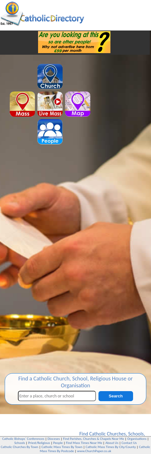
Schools (135, 434)
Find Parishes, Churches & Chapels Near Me (93, 439)
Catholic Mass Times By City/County (111, 447)
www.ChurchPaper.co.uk (94, 451)
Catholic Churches (107, 434)
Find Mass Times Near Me (84, 443)
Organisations (136, 439)
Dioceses (54, 439)
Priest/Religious (39, 443)
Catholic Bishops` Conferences (23, 439)
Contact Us (129, 443)
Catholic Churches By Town (19, 447)
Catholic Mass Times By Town (62, 447)
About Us (111, 443)
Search (116, 396)
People (58, 443)
